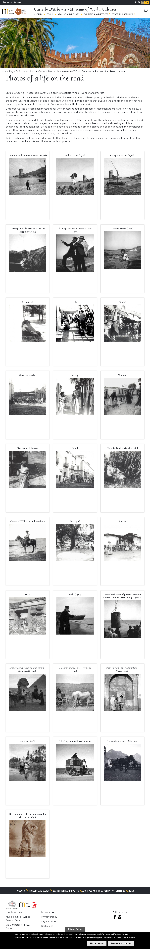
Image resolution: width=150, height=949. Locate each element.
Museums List (26, 71)
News (131, 891)
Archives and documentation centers (103, 891)
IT (143, 2)
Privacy (132, 937)
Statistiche (47, 926)
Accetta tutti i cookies (121, 943)
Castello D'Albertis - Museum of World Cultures (65, 71)
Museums (21, 891)
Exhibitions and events (66, 891)
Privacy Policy (49, 917)
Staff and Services (122, 14)
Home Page (8, 71)
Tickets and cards (39, 891)
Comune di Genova (11, 2)
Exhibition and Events (96, 14)
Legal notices (48, 921)
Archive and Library (69, 14)
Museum (38, 14)
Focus (50, 14)
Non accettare (96, 943)
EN (146, 2)
